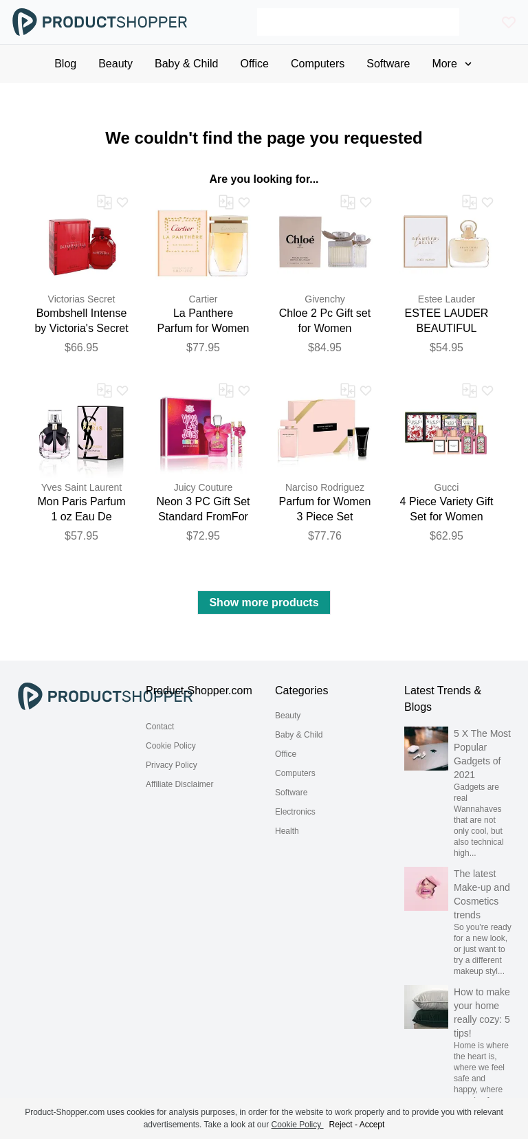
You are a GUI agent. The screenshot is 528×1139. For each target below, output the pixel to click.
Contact (160, 726)
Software (291, 792)
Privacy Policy (171, 765)
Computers (295, 773)
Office (285, 754)
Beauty (287, 715)
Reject (341, 1124)
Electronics (295, 812)
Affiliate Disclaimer (179, 784)
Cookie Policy (171, 746)
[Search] (358, 22)
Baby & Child (298, 735)
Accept (372, 1124)
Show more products (263, 602)
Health (287, 831)
